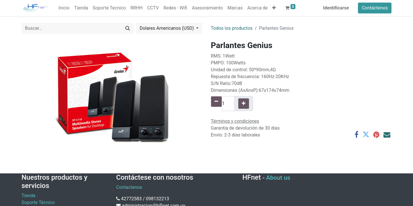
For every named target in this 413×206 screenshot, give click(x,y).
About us (278, 177)
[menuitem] (64, 8)
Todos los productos (232, 28)
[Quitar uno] (216, 101)
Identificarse (336, 8)
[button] (274, 8)
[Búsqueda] (128, 28)
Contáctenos (375, 8)
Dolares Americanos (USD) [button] (167, 28)
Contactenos (129, 187)
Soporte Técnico (38, 202)
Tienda (28, 195)
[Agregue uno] (243, 103)
